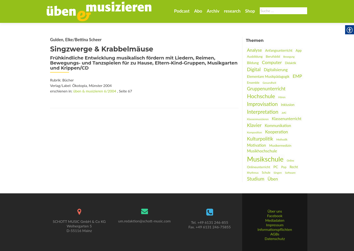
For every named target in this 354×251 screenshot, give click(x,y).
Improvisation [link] (262, 104)
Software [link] (290, 172)
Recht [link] (294, 167)
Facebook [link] (274, 215)
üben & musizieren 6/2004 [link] (94, 91)
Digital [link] (254, 69)
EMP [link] (297, 76)
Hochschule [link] (261, 96)
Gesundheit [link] (269, 82)
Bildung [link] (253, 63)
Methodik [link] (281, 139)
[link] (99, 10)
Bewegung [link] (289, 56)
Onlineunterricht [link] (258, 167)
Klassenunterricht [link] (286, 118)
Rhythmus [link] (253, 172)
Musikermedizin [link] (280, 145)
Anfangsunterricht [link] (278, 50)
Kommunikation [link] (278, 125)
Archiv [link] (213, 10)
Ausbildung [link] (255, 56)
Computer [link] (272, 62)
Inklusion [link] (288, 105)
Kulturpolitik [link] (260, 138)
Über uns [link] (275, 211)
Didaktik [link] (290, 63)
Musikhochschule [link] (262, 150)
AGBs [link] (274, 234)
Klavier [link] (254, 125)
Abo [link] (198, 10)
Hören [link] (282, 97)
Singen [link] (278, 172)
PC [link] (275, 167)
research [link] (232, 10)
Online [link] (290, 160)
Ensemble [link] (253, 82)
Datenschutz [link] (275, 238)
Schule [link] (266, 172)
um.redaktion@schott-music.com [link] (144, 221)
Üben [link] (273, 178)
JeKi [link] (284, 112)
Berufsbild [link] (273, 56)
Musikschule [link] (265, 159)
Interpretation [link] (262, 112)
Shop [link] (250, 10)
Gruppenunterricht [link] (266, 88)
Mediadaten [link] (274, 220)
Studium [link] (255, 178)
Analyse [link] (254, 50)
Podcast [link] (182, 10)
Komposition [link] (254, 132)
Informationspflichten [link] (274, 229)
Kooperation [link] (276, 131)
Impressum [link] (274, 225)
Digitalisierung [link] (276, 69)
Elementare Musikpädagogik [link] (268, 76)
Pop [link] (284, 167)
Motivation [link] (256, 145)
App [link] (299, 50)
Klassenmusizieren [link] (258, 119)
